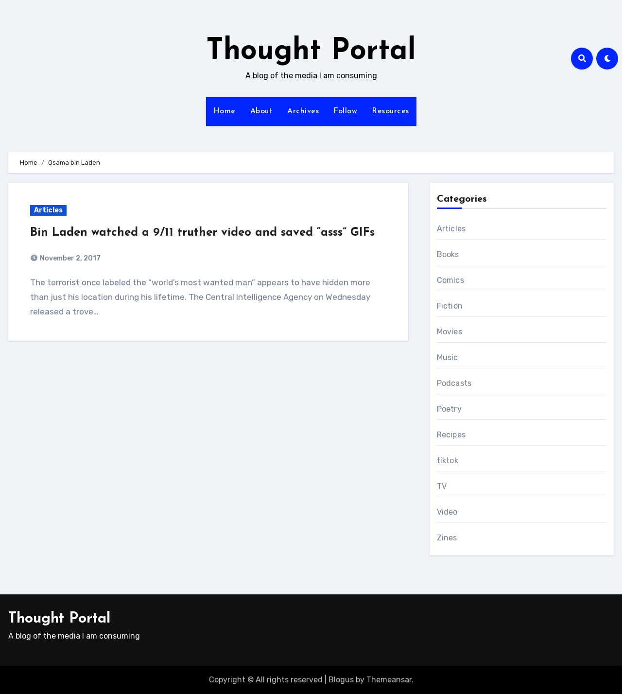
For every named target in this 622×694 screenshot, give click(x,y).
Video (447, 512)
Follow (345, 111)
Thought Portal (311, 51)
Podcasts (454, 383)
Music (447, 357)
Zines (447, 537)
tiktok (447, 460)
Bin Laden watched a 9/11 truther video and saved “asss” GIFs (202, 233)
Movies (449, 331)
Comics (450, 280)
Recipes (451, 434)
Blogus (341, 679)
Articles (48, 210)
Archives (303, 111)
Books (448, 254)
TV (442, 486)
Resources (390, 111)
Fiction (450, 306)
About (261, 111)
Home (224, 111)
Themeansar (389, 679)
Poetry (449, 409)
